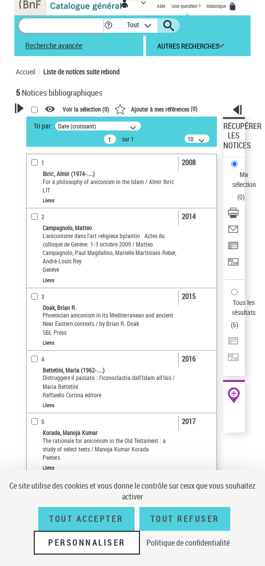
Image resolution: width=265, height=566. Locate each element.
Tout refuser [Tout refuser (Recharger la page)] (184, 518)
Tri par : (44, 125)
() (156, 109)
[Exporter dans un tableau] (233, 248)
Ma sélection (244, 179)
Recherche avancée (53, 45)
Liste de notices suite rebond (81, 71)
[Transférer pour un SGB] (233, 265)
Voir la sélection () (86, 109)
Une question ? (186, 5)
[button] (108, 25)
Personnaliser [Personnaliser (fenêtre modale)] (87, 542)
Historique (216, 5)
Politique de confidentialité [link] (188, 542)
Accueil (25, 71)
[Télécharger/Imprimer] (233, 216)
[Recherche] (61, 25)
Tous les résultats (244, 307)
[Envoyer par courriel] (233, 232)
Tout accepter (86, 518)
